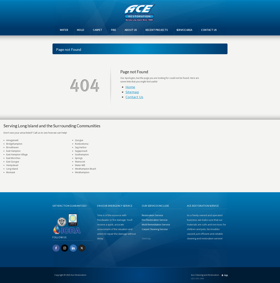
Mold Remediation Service (156, 224)
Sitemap (132, 92)
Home (130, 87)
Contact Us (134, 97)
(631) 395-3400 (197, 278)
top (226, 275)
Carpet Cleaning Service (155, 229)
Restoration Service (152, 215)
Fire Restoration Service (155, 219)
